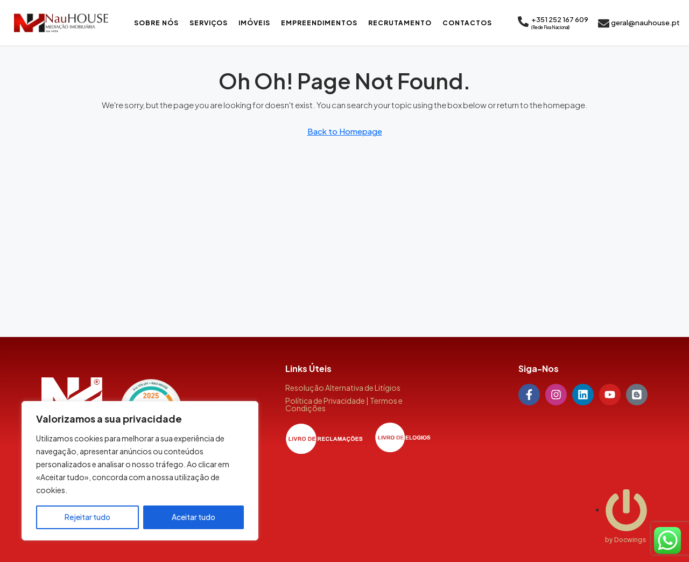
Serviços (208, 23)
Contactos (467, 23)
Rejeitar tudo (87, 517)
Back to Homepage (344, 131)
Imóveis (254, 23)
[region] (140, 471)
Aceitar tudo (193, 517)
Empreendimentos (319, 23)
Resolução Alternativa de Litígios (342, 387)
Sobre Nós (156, 23)
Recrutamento (400, 23)
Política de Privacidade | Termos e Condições (344, 404)
